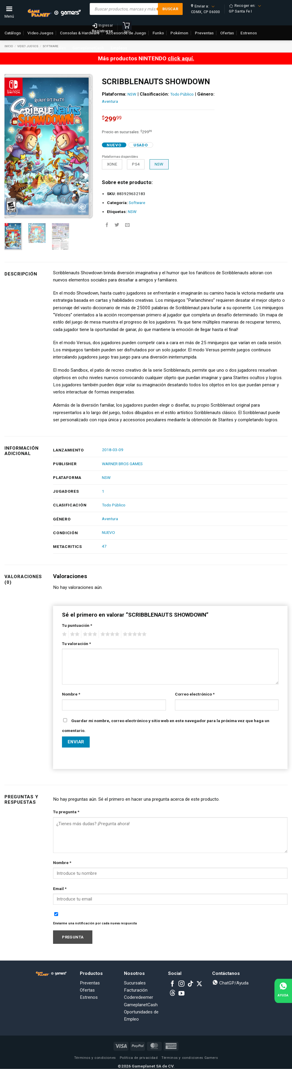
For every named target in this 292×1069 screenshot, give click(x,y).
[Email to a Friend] (127, 225)
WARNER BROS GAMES (122, 463)
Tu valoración (76, 643)
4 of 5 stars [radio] (109, 634)
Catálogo (12, 32)
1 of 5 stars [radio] (63, 634)
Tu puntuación (77, 625)
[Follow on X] (199, 984)
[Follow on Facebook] (172, 984)
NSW (132, 94)
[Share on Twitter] (117, 225)
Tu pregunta (66, 811)
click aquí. (181, 58)
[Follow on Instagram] (181, 984)
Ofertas (87, 990)
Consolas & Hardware (80, 32)
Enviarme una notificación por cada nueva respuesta (95, 923)
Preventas (90, 983)
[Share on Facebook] (106, 225)
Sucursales (55, 47)
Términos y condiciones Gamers (189, 1058)
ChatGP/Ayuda (230, 983)
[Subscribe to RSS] (172, 993)
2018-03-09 (112, 449)
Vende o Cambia (23, 47)
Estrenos (89, 997)
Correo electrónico (195, 694)
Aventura (110, 101)
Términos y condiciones (95, 1058)
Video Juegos (40, 32)
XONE (112, 164)
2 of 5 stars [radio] (74, 634)
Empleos (119, 47)
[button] (12, 211)
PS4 (135, 164)
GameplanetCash (88, 47)
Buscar (170, 9)
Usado (140, 145)
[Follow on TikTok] (190, 984)
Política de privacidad (139, 1058)
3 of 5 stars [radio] (89, 634)
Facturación (135, 990)
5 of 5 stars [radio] (134, 634)
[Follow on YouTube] (181, 993)
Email (59, 888)
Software (137, 202)
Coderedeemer (138, 997)
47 (104, 546)
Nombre (71, 694)
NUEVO (108, 532)
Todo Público (182, 94)
